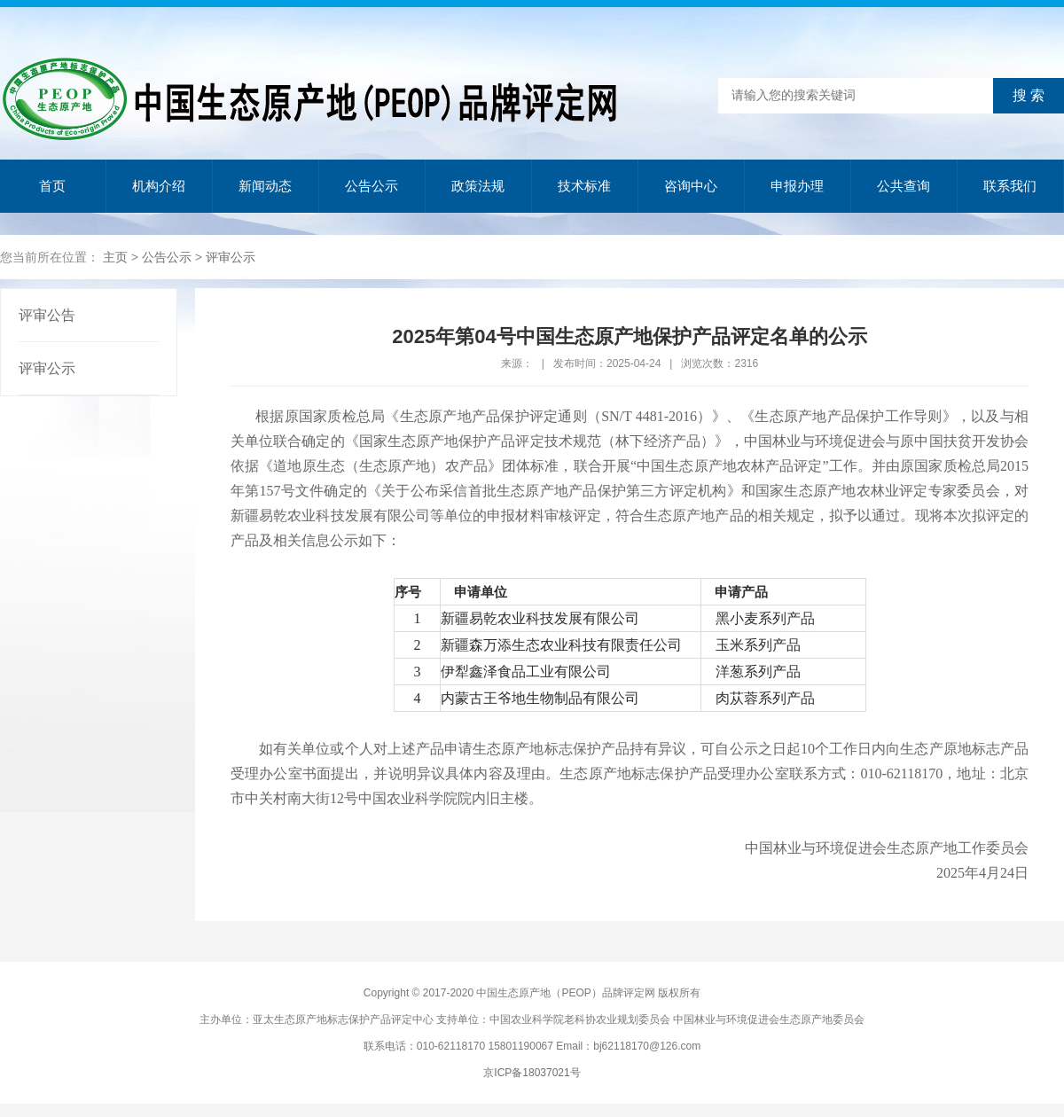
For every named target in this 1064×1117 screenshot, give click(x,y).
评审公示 (230, 257)
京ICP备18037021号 (531, 1072)
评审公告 (47, 315)
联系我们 (1010, 185)
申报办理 (797, 185)
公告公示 (371, 185)
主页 (115, 257)
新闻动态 (265, 185)
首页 (52, 185)
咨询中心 (690, 185)
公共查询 (903, 185)
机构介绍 (158, 185)
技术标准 (584, 185)
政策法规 (478, 185)
